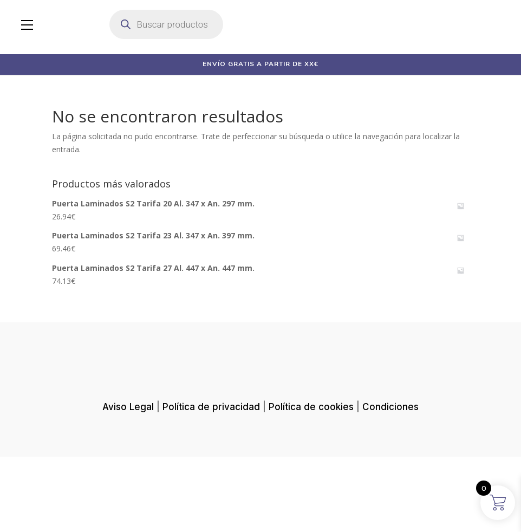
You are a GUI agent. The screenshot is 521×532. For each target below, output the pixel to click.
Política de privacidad (211, 487)
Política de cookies (311, 487)
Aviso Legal (128, 487)
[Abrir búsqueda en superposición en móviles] (166, 24)
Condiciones (390, 487)
